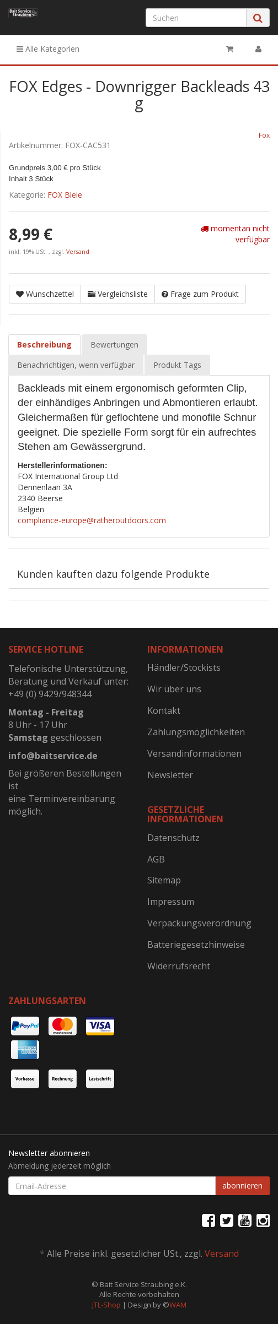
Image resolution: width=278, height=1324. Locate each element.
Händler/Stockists (184, 667)
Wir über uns (174, 689)
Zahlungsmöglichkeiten (196, 732)
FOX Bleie (64, 194)
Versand (77, 252)
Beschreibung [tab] (44, 344)
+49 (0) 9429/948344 (50, 694)
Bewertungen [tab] (114, 344)
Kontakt (163, 710)
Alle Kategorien (48, 49)
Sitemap (164, 880)
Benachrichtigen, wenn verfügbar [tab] (76, 365)
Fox (264, 135)
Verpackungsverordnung (199, 923)
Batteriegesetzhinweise (196, 944)
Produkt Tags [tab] (177, 365)
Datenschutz (173, 838)
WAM (177, 1305)
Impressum (170, 902)
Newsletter (170, 775)
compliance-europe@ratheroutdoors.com (92, 520)
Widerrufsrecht (178, 966)
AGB (156, 859)
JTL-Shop (106, 1305)
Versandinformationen (194, 753)
